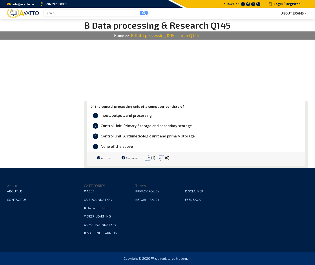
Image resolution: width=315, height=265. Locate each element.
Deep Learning (97, 216)
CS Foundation (98, 199)
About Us (15, 191)
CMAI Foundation (100, 225)
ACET (89, 191)
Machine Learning (100, 233)
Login (278, 4)
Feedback (193, 199)
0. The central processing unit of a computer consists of (137, 106)
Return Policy (147, 199)
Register (293, 4)
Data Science (96, 208)
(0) (164, 158)
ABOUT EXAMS (292, 13)
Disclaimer (194, 191)
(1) (150, 158)
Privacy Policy (147, 191)
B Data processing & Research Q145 (165, 35)
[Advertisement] (132, 70)
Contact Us (17, 199)
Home (119, 35)
